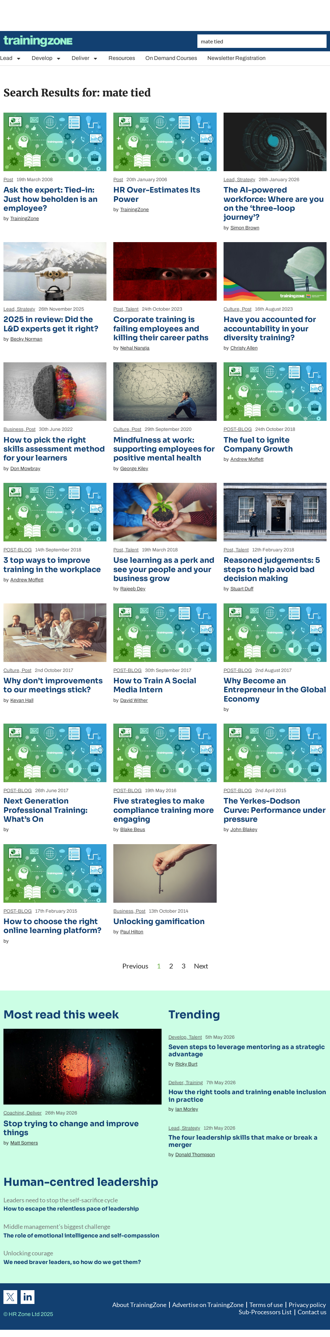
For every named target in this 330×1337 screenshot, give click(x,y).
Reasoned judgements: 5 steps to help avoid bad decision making (272, 569)
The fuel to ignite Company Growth (258, 444)
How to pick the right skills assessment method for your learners (54, 449)
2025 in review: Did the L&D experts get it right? (50, 324)
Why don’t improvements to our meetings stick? (53, 685)
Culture (231, 309)
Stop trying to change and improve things (71, 1128)
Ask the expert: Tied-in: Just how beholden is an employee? (50, 199)
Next (201, 966)
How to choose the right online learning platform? (52, 926)
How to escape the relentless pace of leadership (71, 1208)
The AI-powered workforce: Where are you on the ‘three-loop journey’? (274, 203)
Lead (10, 58)
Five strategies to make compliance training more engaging (163, 810)
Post (8, 179)
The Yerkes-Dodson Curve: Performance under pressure (275, 810)
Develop (46, 58)
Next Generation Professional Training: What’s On (45, 810)
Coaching (13, 1113)
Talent (131, 309)
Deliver (85, 58)
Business (13, 429)
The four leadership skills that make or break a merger (243, 1141)
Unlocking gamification (159, 921)
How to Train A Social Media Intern (154, 685)
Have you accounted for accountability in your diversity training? (270, 328)
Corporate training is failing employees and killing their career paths (160, 328)
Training (194, 1082)
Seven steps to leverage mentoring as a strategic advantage (246, 1050)
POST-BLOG (238, 429)
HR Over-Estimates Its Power (156, 194)
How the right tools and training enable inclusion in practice (247, 1095)
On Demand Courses (171, 58)
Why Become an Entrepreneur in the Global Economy (275, 690)
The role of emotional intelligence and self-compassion (81, 1235)
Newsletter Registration (236, 58)
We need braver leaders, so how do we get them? (72, 1262)
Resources (122, 58)
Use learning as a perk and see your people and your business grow (163, 569)
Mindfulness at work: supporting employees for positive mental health (164, 449)
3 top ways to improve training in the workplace (52, 565)
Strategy (246, 179)
